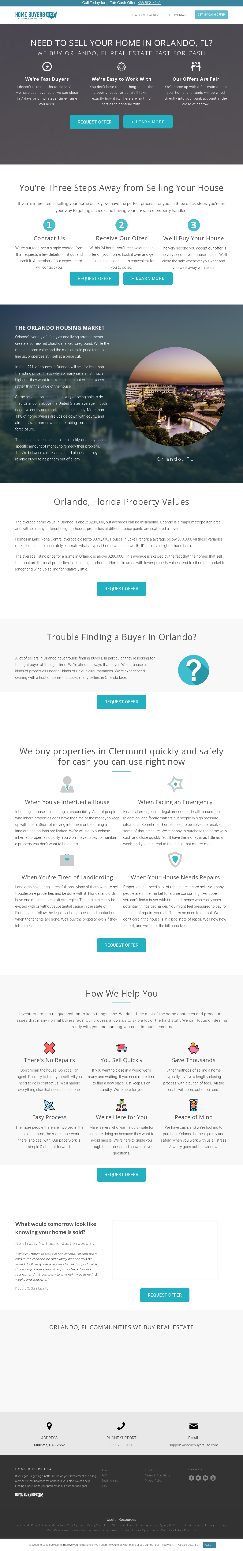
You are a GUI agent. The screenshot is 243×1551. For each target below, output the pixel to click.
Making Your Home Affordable (106, 1518)
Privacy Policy (153, 1474)
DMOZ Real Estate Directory (178, 1523)
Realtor (116, 1523)
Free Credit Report (28, 1518)
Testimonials (110, 1474)
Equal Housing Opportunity (140, 1523)
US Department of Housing (197, 1518)
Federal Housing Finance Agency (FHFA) (152, 1518)
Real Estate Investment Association (86, 1523)
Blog (104, 1479)
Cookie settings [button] (188, 1544)
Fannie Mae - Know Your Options (63, 1518)
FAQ (104, 1469)
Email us (150, 1463)
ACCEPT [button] (209, 1544)
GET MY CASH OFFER (211, 8)
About (106, 1463)
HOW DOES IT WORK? (144, 8)
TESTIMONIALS (177, 8)
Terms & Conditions (158, 1469)
